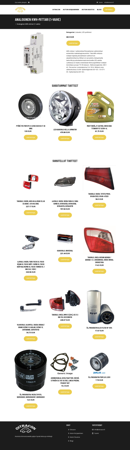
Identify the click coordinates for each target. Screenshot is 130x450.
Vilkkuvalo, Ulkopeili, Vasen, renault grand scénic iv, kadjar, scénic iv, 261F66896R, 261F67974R (31, 327)
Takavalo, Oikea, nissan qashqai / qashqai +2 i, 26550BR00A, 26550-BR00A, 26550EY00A (99, 259)
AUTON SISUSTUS (88, 10)
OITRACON (56, 10)
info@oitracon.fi (109, 2)
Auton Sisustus (75, 437)
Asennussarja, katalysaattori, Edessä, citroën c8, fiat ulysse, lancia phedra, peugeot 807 (65, 380)
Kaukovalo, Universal (65, 250)
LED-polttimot (86, 32)
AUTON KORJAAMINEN (71, 10)
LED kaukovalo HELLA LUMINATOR (65, 129)
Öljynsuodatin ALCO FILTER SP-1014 (99, 328)
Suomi (101, 2)
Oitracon (73, 430)
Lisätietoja (73, 43)
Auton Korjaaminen (76, 433)
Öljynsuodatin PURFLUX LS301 (99, 377)
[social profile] (28, 2)
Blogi (99, 10)
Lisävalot (78, 32)
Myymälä (108, 9)
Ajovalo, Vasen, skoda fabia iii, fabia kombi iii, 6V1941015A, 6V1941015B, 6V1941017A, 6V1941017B (65, 203)
